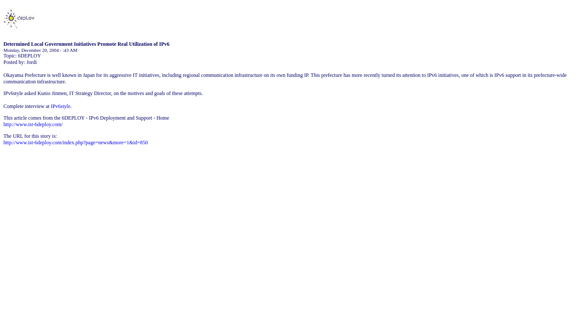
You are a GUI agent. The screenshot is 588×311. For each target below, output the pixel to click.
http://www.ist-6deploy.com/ (33, 124)
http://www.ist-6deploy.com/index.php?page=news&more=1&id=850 (75, 143)
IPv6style (60, 106)
